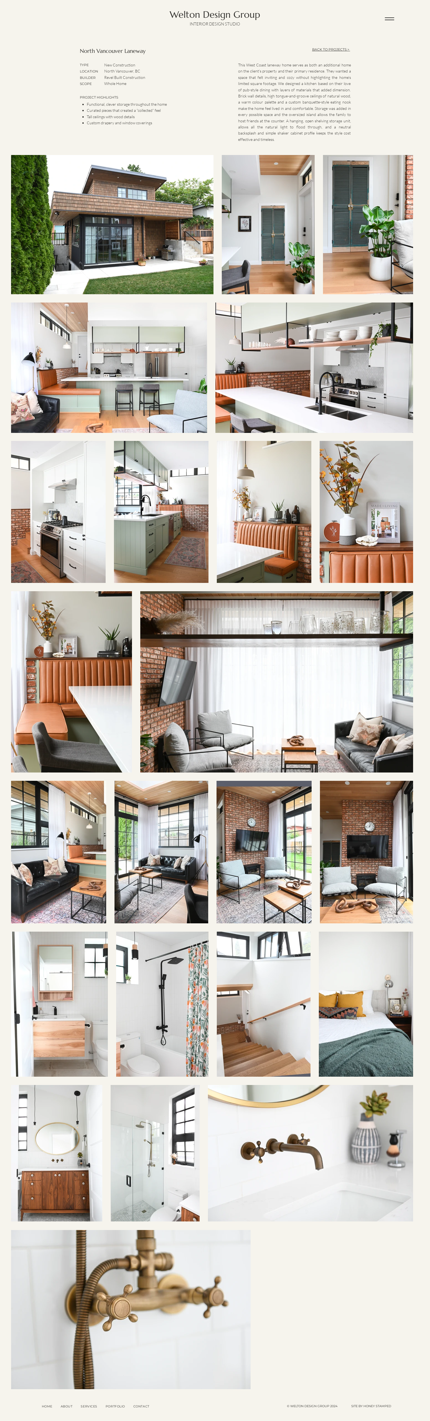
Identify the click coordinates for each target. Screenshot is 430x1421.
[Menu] (389, 18)
